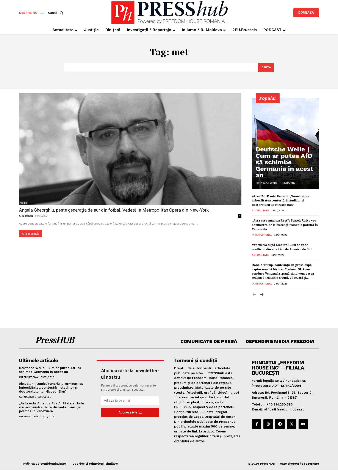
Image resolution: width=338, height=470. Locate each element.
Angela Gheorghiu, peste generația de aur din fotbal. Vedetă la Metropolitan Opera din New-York (114, 210)
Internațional (262, 235)
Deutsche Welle (267, 183)
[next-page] (261, 295)
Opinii (23, 202)
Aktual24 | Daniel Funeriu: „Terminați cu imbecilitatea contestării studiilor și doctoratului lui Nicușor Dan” (281, 200)
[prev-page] (254, 295)
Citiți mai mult (30, 234)
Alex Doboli (26, 216)
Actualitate (260, 210)
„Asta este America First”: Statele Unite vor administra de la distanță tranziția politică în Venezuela (285, 225)
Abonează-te (130, 413)
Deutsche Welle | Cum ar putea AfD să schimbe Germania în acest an (282, 172)
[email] (130, 401)
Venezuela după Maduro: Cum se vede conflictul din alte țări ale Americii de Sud (282, 247)
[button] (56, 13)
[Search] (265, 67)
